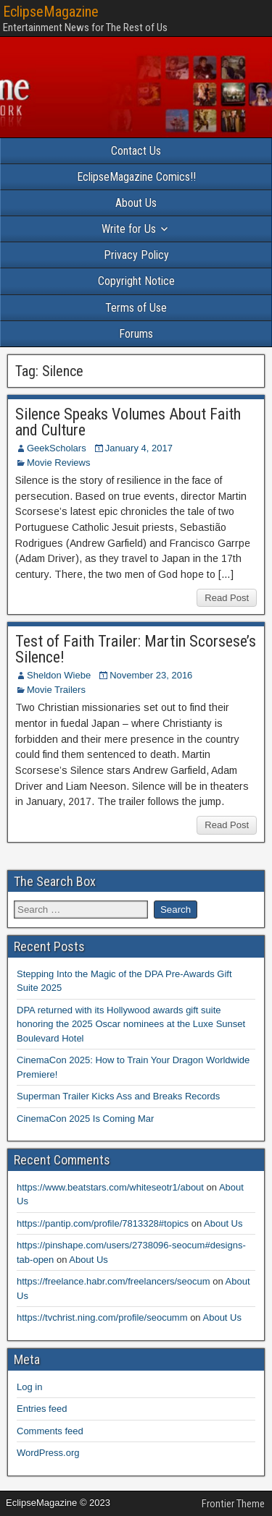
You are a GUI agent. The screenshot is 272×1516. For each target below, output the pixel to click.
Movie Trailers (56, 689)
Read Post (227, 597)
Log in (29, 1386)
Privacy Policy (136, 255)
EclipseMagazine (51, 11)
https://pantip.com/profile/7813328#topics (103, 1223)
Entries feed (42, 1408)
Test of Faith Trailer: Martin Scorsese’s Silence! (135, 649)
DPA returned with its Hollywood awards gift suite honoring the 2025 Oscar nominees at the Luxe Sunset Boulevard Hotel (131, 1024)
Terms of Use (136, 308)
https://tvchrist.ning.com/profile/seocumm (102, 1317)
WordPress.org (48, 1452)
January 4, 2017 (139, 448)
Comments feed (50, 1431)
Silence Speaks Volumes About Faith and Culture (128, 422)
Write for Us (129, 229)
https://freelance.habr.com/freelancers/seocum (113, 1281)
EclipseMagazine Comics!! (136, 177)
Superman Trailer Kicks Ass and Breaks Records (118, 1096)
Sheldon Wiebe (59, 675)
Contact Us (136, 151)
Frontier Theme (233, 1503)
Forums (136, 334)
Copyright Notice (136, 281)
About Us (136, 203)
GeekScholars (56, 448)
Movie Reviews (58, 462)
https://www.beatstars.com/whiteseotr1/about (110, 1187)
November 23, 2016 (151, 675)
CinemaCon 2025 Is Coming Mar (85, 1118)
